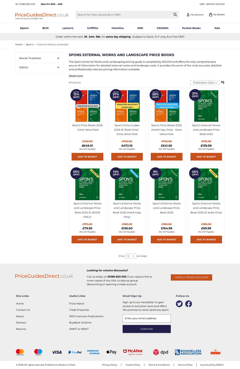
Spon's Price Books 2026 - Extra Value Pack (87, 127)
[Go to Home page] (42, 15)
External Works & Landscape (52, 44)
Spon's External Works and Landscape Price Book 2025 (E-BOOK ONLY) (87, 210)
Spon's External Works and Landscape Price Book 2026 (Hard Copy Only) (127, 210)
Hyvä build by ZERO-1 (212, 364)
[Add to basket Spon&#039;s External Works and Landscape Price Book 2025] (206, 157)
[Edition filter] (39, 67)
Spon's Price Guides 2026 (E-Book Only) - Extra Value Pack (127, 130)
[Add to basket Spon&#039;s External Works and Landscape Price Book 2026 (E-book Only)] (206, 239)
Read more (76, 75)
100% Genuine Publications (86, 316)
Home (18, 44)
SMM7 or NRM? (79, 329)
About (20, 316)
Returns (21, 329)
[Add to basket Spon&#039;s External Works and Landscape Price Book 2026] (166, 239)
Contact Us (23, 309)
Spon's (29, 44)
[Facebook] (188, 303)
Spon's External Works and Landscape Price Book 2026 (167, 208)
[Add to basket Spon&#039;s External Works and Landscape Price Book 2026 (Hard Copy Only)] (127, 239)
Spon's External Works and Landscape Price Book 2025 (206, 130)
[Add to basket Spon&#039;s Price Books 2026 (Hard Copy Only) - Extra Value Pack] (166, 157)
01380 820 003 (27, 4)
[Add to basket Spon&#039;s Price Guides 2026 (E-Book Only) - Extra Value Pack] (127, 157)
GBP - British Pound (212, 4)
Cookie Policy (133, 364)
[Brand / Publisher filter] (39, 58)
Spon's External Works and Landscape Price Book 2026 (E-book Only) (206, 208)
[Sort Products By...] (204, 82)
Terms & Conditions (159, 364)
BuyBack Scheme (80, 322)
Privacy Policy (109, 364)
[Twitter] (179, 303)
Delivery (21, 322)
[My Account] (195, 15)
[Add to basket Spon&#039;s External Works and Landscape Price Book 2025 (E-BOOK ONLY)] (87, 239)
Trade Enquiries (79, 309)
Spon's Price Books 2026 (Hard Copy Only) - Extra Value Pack (166, 130)
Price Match (76, 303)
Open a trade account (191, 277)
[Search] (175, 14)
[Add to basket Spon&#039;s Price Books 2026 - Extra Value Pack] (87, 157)
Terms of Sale (185, 364)
